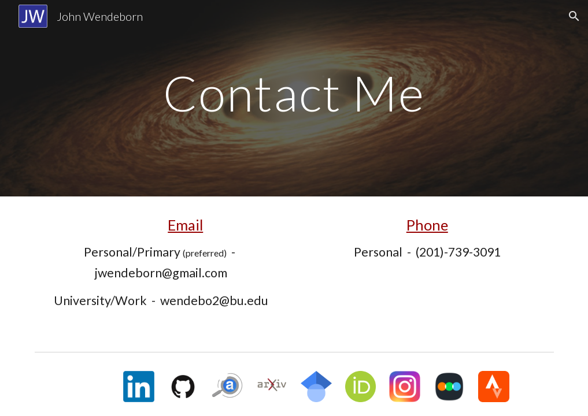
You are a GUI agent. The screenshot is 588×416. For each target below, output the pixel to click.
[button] (574, 16)
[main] (294, 98)
